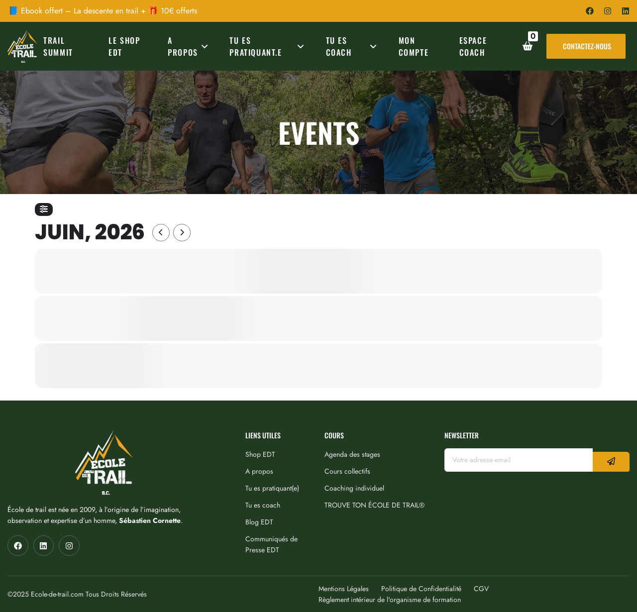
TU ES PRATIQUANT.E (268, 46)
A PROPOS (189, 46)
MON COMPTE (414, 46)
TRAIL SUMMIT (58, 46)
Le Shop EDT (124, 46)
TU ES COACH (353, 46)
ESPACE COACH (473, 46)
